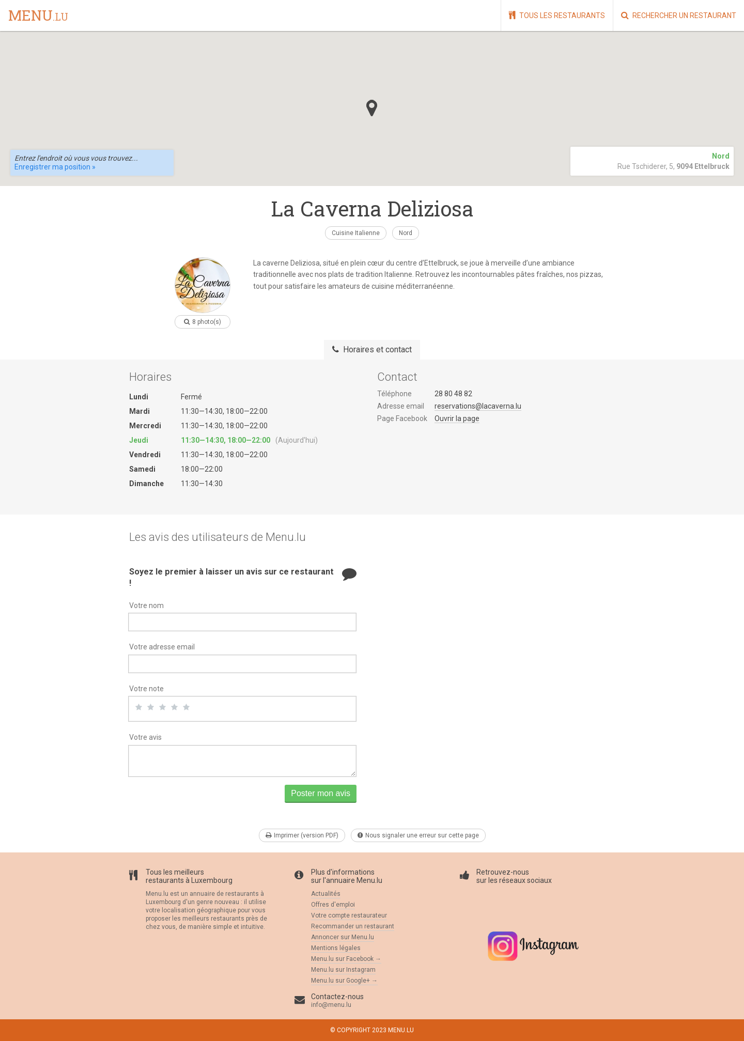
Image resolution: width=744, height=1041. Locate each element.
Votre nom (146, 605)
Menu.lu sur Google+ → (344, 980)
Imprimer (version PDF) (302, 835)
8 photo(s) (202, 321)
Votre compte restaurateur (349, 915)
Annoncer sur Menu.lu (342, 937)
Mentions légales (336, 948)
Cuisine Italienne (356, 233)
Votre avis (145, 737)
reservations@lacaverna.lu (478, 406)
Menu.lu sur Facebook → (346, 958)
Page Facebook (402, 418)
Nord (405, 233)
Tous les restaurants (557, 15)
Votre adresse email (162, 647)
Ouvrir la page (457, 418)
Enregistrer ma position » (55, 167)
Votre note (146, 689)
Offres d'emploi (333, 904)
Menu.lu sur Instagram (343, 969)
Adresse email (400, 406)
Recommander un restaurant (352, 926)
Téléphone (394, 394)
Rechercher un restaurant (678, 15)
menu (38, 16)
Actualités (325, 893)
